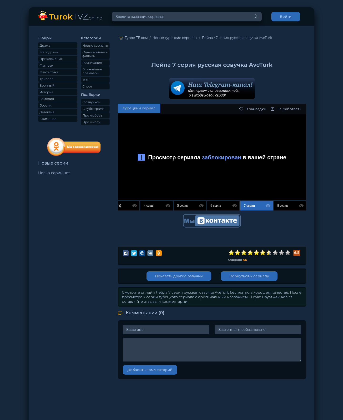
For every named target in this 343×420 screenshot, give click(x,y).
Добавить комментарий (149, 369)
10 (288, 252)
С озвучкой (91, 102)
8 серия (282, 205)
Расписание (92, 62)
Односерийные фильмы (94, 54)
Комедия (47, 99)
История (46, 92)
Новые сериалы (95, 45)
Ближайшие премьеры (92, 71)
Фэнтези (46, 65)
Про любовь (92, 115)
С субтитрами (93, 109)
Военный (47, 85)
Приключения (51, 59)
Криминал (48, 119)
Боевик (45, 105)
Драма (45, 45)
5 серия (182, 205)
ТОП (85, 80)
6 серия (216, 205)
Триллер (47, 79)
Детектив (47, 112)
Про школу (91, 122)
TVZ (75, 16)
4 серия (149, 205)
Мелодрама (49, 52)
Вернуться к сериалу (250, 276)
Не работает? (286, 109)
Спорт (87, 86)
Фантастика (49, 72)
